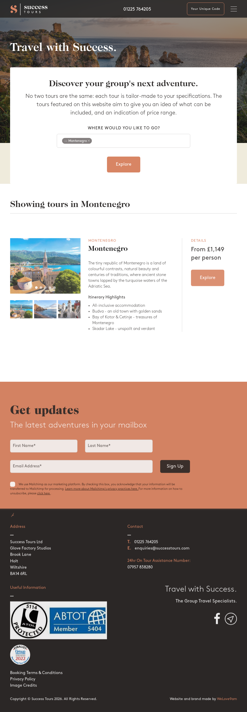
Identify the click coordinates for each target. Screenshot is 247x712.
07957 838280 (140, 558)
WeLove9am (227, 690)
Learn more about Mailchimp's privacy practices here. (102, 491)
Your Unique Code (205, 9)
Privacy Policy (22, 670)
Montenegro (108, 253)
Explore (123, 164)
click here (43, 496)
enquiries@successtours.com (162, 539)
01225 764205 (137, 9)
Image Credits (23, 676)
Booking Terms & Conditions (36, 664)
